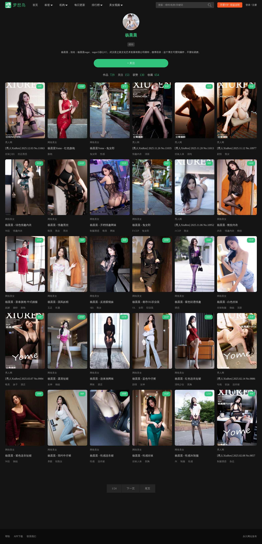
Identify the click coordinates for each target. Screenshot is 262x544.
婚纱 (15, 308)
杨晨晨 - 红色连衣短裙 (188, 378)
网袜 (112, 231)
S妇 (92, 308)
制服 (182, 461)
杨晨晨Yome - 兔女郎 (102, 148)
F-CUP (135, 231)
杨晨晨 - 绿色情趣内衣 (18, 225)
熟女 (227, 154)
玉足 (50, 308)
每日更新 (79, 5)
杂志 (232, 461)
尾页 (147, 488)
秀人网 (8, 142)
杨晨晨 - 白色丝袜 (227, 301)
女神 (50, 384)
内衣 (219, 231)
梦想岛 (19, 5)
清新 (147, 154)
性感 (102, 154)
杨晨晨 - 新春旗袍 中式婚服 (21, 301)
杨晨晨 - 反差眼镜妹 (101, 301)
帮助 (7, 536)
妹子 (15, 384)
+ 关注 (131, 63)
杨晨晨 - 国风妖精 (58, 301)
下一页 (131, 488)
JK (176, 461)
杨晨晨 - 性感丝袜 (142, 455)
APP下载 (18, 536)
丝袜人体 (179, 154)
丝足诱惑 (22, 154)
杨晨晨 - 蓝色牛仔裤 (144, 378)
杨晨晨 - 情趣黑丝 (58, 225)
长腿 (57, 308)
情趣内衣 (137, 154)
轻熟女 (58, 461)
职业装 (149, 308)
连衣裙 (236, 384)
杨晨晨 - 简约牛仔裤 (59, 455)
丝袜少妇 (10, 154)
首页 (35, 5)
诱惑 (177, 308)
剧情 (219, 154)
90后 (7, 231)
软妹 (227, 384)
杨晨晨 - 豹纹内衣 (227, 225)
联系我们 (31, 536)
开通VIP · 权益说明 (230, 5)
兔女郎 (93, 154)
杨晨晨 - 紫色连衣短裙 (18, 455)
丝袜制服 (221, 308)
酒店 (23, 384)
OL (134, 308)
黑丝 (65, 231)
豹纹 (239, 231)
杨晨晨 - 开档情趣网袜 (103, 225)
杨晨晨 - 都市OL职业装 (146, 301)
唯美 (50, 231)
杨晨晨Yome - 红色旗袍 (61, 148)
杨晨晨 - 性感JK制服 (187, 455)
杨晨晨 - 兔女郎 (141, 225)
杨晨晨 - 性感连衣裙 (101, 455)
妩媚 (7, 308)
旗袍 (50, 154)
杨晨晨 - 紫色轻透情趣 (188, 301)
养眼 (50, 461)
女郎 (141, 308)
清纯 (189, 154)
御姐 (232, 308)
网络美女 (52, 142)
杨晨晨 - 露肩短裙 (58, 378)
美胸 (189, 384)
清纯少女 (179, 384)
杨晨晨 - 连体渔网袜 (101, 378)
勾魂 (219, 384)
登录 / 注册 (251, 5)
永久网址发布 (250, 536)
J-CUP (178, 231)
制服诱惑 (94, 231)
